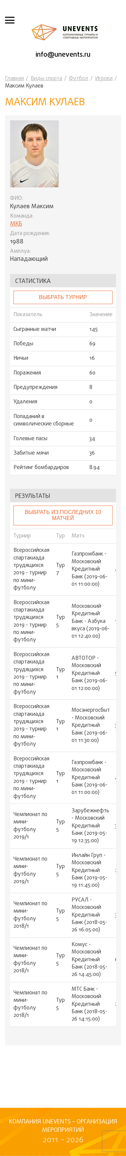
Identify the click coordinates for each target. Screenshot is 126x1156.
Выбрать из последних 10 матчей (63, 515)
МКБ (16, 224)
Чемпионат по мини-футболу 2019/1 (30, 826)
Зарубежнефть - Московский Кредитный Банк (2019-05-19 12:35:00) (90, 826)
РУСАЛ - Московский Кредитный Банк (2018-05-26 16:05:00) (89, 915)
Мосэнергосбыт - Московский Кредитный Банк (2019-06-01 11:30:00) (91, 725)
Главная (14, 79)
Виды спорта (46, 79)
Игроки (104, 79)
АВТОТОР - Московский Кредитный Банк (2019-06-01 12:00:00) (90, 673)
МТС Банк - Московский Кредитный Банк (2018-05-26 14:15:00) (89, 1004)
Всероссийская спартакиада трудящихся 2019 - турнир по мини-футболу (31, 569)
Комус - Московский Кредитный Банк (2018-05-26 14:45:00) (89, 960)
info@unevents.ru (63, 55)
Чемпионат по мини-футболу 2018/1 (30, 915)
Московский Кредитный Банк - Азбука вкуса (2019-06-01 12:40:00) (91, 621)
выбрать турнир (63, 297)
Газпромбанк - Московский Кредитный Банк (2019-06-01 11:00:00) (90, 569)
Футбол (78, 79)
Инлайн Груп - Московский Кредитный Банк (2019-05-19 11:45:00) (89, 870)
